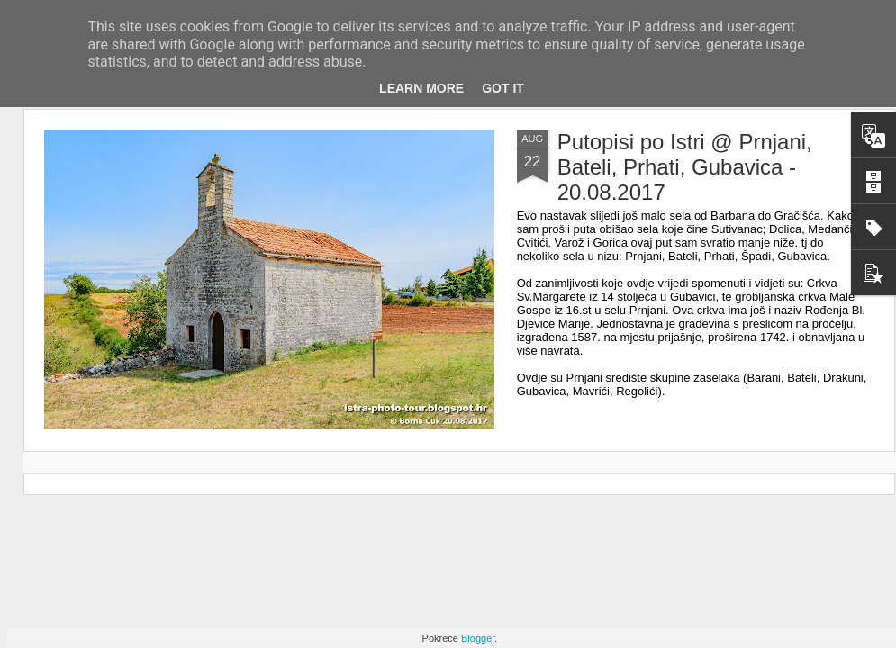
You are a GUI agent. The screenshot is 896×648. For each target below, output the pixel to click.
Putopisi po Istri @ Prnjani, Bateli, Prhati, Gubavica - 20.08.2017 (684, 167)
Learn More (421, 88)
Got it (503, 88)
